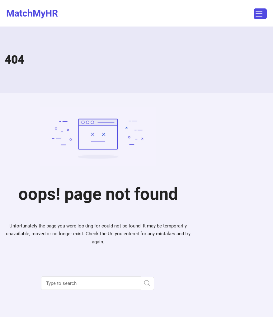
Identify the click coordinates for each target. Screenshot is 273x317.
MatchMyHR (32, 13)
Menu (258, 14)
